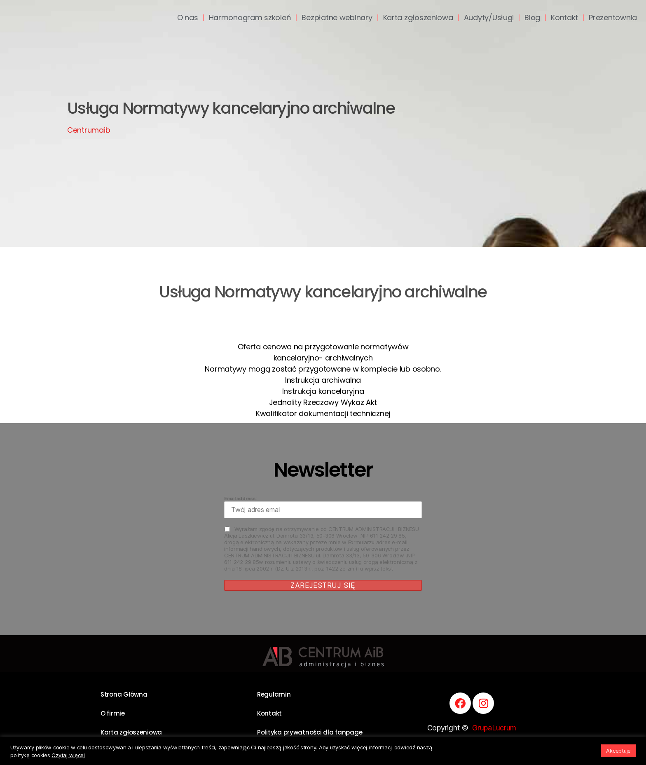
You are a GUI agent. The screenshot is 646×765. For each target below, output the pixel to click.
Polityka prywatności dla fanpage (309, 732)
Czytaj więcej (68, 755)
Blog (532, 17)
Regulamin (274, 694)
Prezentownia (613, 17)
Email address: (323, 507)
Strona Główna (124, 694)
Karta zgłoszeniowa (418, 17)
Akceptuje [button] (618, 750)
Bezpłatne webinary (337, 17)
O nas (187, 17)
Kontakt (564, 17)
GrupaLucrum (494, 727)
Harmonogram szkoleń (250, 17)
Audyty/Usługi (489, 17)
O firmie (113, 713)
